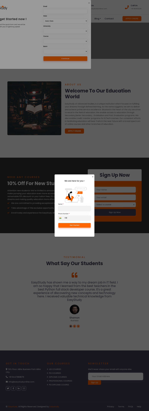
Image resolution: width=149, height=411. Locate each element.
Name (60, 204)
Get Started (74, 225)
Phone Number (63, 213)
